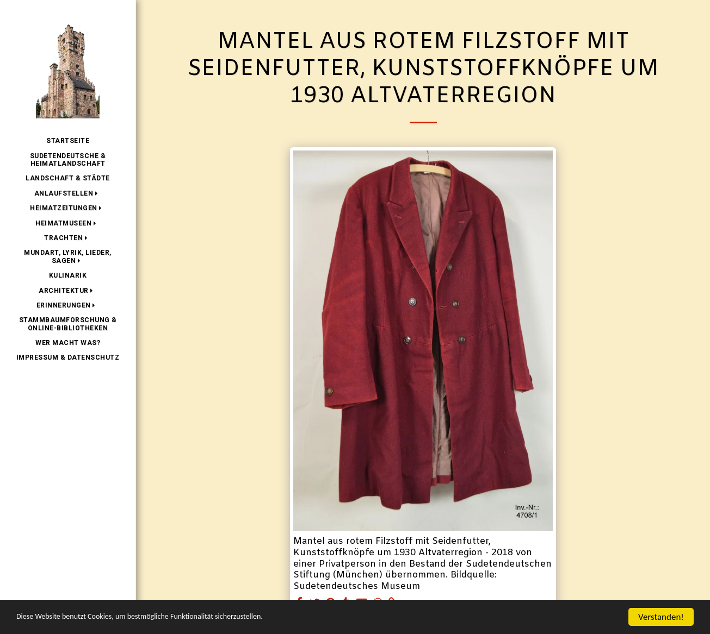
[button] (68, 193)
